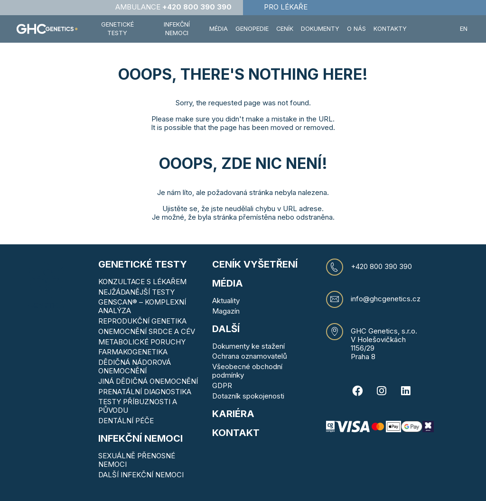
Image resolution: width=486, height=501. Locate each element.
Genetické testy (142, 264)
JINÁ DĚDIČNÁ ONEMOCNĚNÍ (148, 381)
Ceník (284, 28)
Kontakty (390, 28)
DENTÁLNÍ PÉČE (126, 420)
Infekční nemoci (140, 438)
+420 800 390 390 (381, 266)
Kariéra (233, 413)
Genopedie (252, 28)
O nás (356, 28)
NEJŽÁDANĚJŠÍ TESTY (136, 292)
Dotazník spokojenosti (248, 395)
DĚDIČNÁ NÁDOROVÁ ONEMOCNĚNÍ (134, 366)
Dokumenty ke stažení (248, 346)
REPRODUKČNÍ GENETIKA (142, 320)
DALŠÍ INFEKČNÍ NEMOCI (141, 474)
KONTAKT (236, 432)
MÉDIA (227, 283)
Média (218, 28)
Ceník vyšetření (255, 264)
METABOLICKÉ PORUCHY (142, 341)
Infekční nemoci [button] (177, 29)
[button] (433, 29)
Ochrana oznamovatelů (249, 356)
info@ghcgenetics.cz (386, 299)
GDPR (222, 385)
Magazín (226, 310)
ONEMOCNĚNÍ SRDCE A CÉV (146, 331)
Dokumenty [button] (320, 28)
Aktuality (226, 300)
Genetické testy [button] (117, 29)
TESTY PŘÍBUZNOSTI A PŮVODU (137, 406)
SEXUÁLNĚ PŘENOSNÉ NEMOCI (136, 460)
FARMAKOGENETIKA (133, 351)
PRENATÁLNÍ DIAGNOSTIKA (144, 391)
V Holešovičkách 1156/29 (378, 344)
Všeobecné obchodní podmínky (247, 371)
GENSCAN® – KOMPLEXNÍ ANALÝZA (142, 306)
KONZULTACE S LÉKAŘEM (142, 281)
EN (463, 28)
